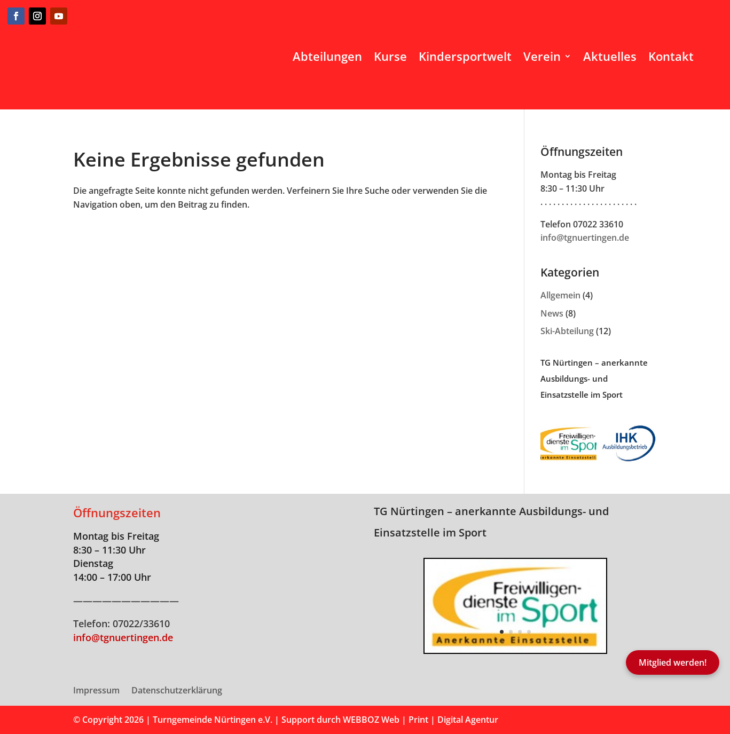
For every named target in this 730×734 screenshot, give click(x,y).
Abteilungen (327, 56)
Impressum (96, 691)
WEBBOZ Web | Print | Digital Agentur (420, 719)
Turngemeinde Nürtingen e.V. (213, 719)
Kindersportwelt (465, 56)
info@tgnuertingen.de (584, 237)
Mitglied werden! (673, 662)
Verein (542, 56)
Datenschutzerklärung (176, 691)
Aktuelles (610, 56)
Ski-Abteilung (567, 331)
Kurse (390, 56)
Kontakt (671, 56)
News (551, 313)
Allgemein (560, 295)
